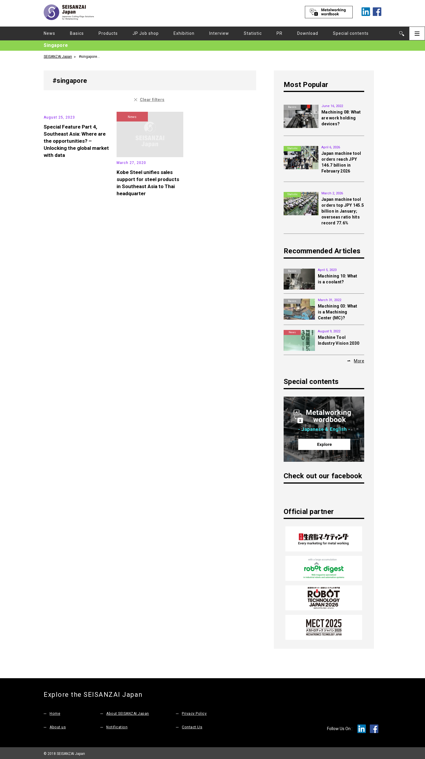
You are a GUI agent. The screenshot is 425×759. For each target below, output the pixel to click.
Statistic (253, 33)
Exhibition (184, 33)
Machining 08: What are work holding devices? (341, 118)
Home (55, 712)
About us (58, 725)
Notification (117, 725)
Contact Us (192, 725)
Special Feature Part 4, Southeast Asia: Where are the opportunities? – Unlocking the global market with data (76, 184)
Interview (219, 33)
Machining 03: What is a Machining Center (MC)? (337, 312)
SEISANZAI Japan (58, 56)
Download (307, 33)
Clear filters (152, 99)
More (359, 360)
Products (108, 33)
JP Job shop (146, 33)
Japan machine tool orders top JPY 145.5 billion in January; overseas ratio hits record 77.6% (342, 211)
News (49, 33)
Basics (77, 33)
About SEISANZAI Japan (128, 712)
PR (279, 33)
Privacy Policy (194, 712)
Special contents (351, 33)
